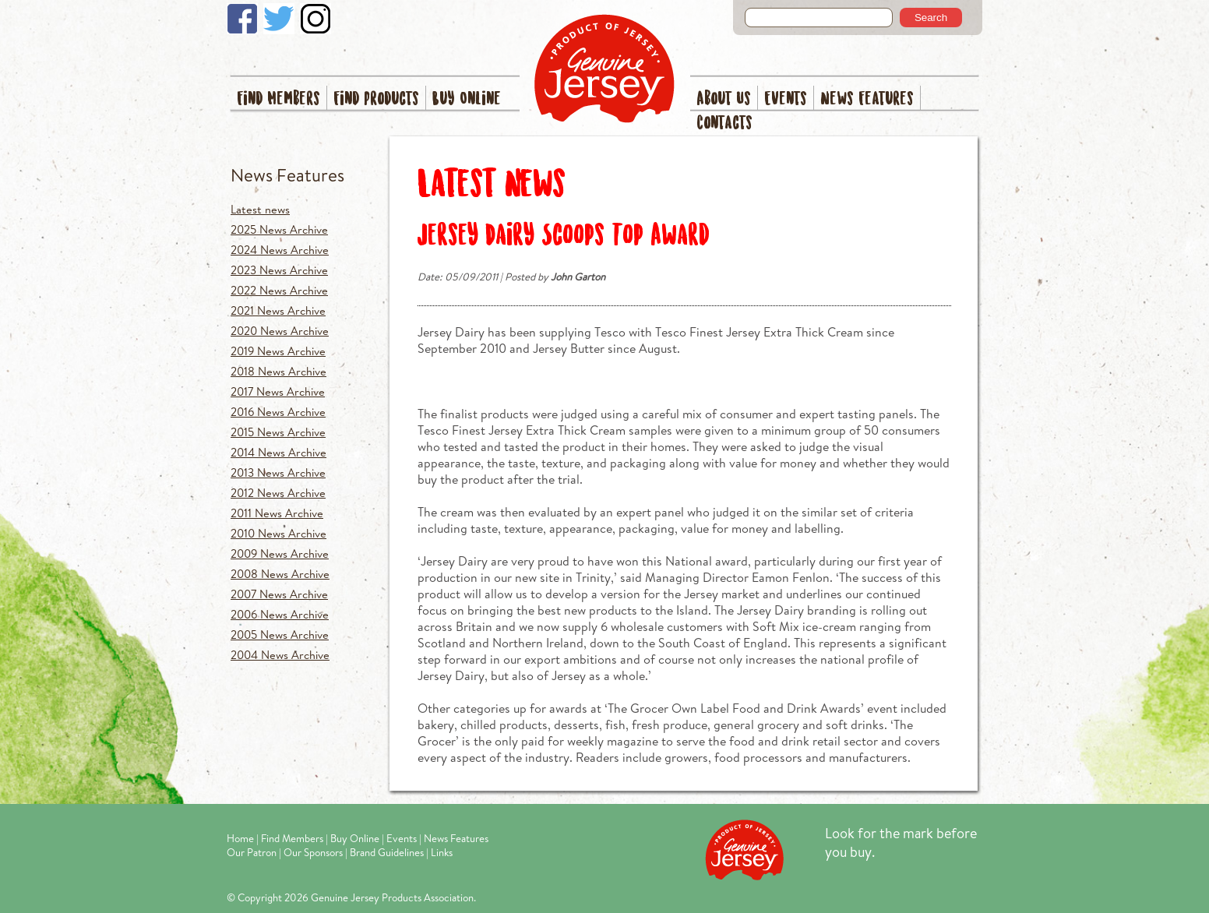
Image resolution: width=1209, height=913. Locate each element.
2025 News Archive (279, 229)
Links (442, 852)
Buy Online (466, 99)
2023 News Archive (279, 270)
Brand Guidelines (387, 852)
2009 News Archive (280, 553)
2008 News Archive (280, 573)
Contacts (724, 123)
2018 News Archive (278, 371)
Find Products (376, 99)
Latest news (260, 209)
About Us (723, 99)
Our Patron (252, 852)
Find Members (278, 99)
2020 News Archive (280, 330)
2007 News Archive (279, 594)
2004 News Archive (280, 654)
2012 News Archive (278, 492)
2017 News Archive (278, 391)
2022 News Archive (279, 290)
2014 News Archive (278, 452)
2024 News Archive (280, 249)
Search (931, 17)
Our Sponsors (313, 852)
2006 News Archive (280, 614)
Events (785, 99)
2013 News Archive (278, 472)
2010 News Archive (278, 533)
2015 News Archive (278, 432)
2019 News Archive (278, 351)
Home (240, 838)
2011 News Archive (277, 513)
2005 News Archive (280, 634)
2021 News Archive (278, 310)
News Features (867, 99)
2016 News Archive (278, 411)
